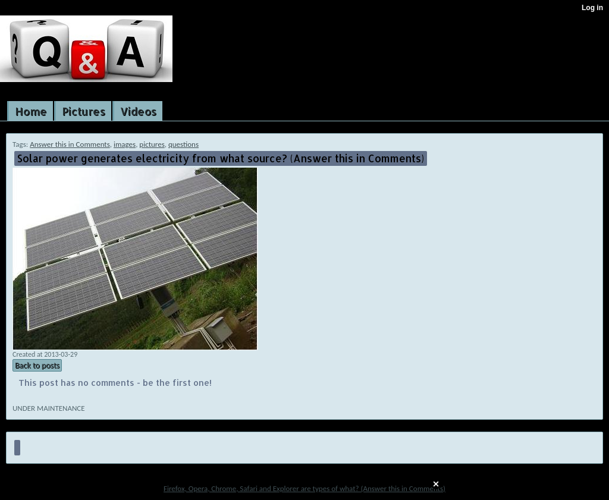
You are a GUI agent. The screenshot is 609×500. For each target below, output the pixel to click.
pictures (151, 144)
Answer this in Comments (70, 144)
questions (183, 144)
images (125, 144)
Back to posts (37, 365)
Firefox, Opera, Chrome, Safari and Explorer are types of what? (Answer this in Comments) (304, 488)
